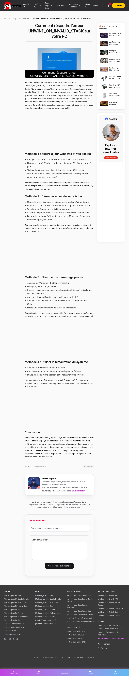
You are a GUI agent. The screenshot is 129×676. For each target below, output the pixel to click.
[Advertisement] (59, 130)
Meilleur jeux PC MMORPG (15, 602)
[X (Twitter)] (13, 639)
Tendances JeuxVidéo (73, 5)
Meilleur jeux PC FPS (12, 595)
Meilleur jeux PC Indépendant (16, 616)
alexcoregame (49, 478)
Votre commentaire (40, 540)
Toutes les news (78, 657)
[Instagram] (9, 639)
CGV (61, 657)
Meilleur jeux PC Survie (13, 620)
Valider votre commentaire (59, 566)
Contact (68, 657)
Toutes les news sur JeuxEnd (109, 625)
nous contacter (78, 491)
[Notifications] (108, 5)
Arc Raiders (102, 648)
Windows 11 (24, 18)
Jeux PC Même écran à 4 (14, 627)
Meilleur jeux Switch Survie (109, 615)
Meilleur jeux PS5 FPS (44, 595)
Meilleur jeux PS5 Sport (44, 606)
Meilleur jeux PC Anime (13, 613)
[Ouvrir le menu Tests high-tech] (51, 5)
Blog (14, 18)
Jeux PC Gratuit (10, 631)
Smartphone (61, 5)
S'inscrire (89, 657)
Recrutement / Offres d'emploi (111, 638)
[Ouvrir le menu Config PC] (41, 5)
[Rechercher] (103, 5)
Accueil (7, 18)
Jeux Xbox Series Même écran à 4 (80, 621)
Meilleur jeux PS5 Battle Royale (48, 599)
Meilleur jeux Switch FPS (108, 599)
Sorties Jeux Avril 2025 (76, 631)
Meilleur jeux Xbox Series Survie (80, 614)
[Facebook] (5, 639)
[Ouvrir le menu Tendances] (79, 5)
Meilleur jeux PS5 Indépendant (48, 613)
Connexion (118, 5)
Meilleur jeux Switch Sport (108, 612)
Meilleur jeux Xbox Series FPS (79, 595)
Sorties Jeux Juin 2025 (75, 638)
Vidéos (96, 5)
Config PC (36, 5)
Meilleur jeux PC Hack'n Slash (16, 606)
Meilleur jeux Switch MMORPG (110, 608)
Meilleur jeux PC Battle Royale (16, 599)
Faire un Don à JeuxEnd (13, 634)
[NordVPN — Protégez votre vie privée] (111, 138)
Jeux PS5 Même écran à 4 (45, 623)
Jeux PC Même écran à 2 (14, 623)
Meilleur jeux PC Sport (13, 609)
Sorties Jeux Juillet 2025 (76, 642)
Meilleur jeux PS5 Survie (45, 616)
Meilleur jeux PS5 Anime (45, 609)
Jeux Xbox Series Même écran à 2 (80, 618)
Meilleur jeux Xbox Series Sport (79, 611)
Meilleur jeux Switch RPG (108, 595)
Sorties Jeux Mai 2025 (75, 635)
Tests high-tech (47, 5)
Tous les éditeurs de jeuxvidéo (110, 628)
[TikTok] (17, 639)
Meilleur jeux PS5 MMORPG (46, 602)
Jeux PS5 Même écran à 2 (45, 620)
